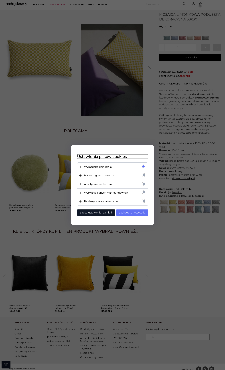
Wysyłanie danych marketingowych (106, 192)
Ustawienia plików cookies (102, 156)
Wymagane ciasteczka (98, 166)
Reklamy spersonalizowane (101, 201)
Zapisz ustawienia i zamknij (96, 212)
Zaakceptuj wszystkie (132, 212)
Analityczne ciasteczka (98, 184)
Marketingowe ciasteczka (99, 175)
